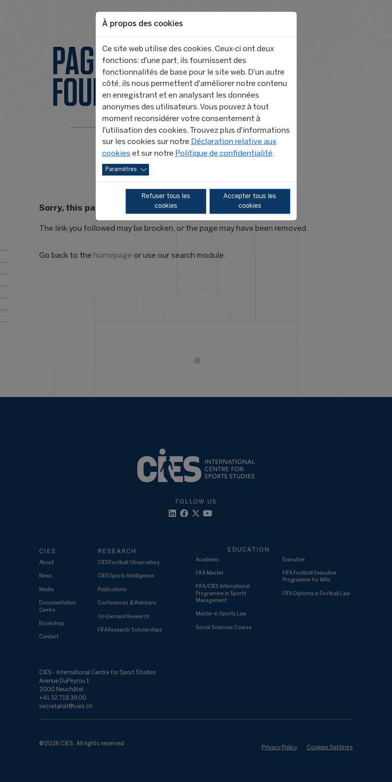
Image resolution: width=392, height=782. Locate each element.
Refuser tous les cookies (165, 201)
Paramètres (121, 169)
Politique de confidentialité (224, 153)
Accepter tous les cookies (249, 201)
